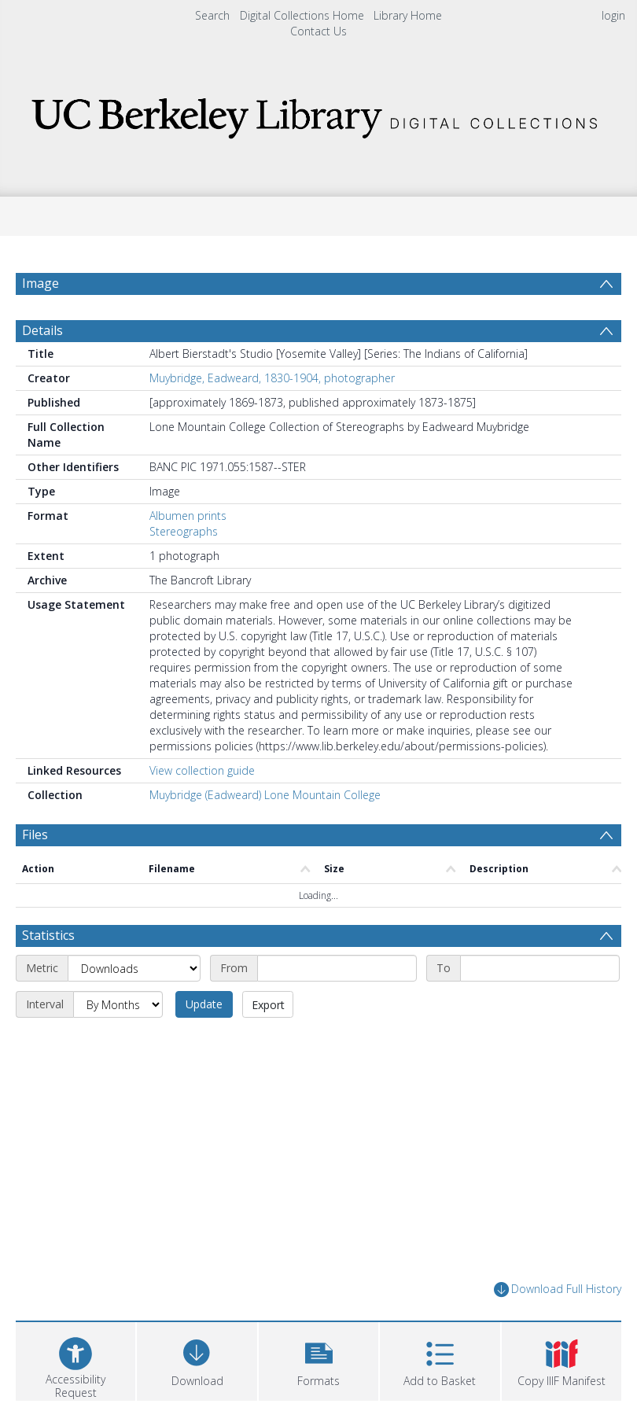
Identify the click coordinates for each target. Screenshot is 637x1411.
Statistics (48, 935)
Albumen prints (187, 515)
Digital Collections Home (302, 15)
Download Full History (557, 1289)
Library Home (408, 15)
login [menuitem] (613, 15)
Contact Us (318, 31)
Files (35, 834)
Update (204, 1004)
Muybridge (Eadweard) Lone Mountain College (265, 794)
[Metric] (134, 968)
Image (40, 283)
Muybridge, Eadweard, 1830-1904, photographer (272, 377)
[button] (318, 1359)
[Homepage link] (319, 113)
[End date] (540, 968)
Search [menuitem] (212, 15)
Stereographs (183, 531)
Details (42, 330)
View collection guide (202, 770)
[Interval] (118, 1004)
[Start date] (337, 968)
